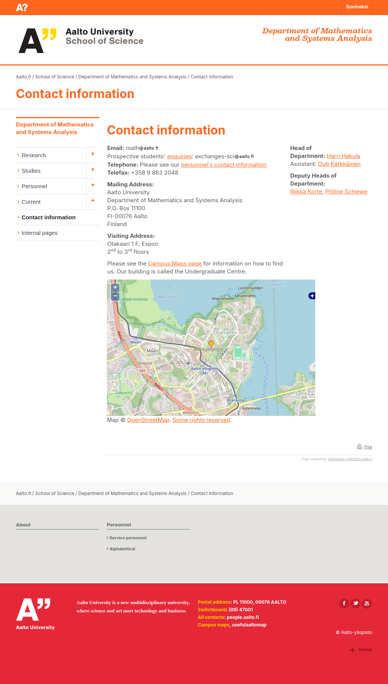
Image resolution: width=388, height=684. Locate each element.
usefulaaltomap (249, 625)
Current (31, 201)
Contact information (212, 77)
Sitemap (365, 650)
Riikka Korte (306, 191)
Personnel (34, 186)
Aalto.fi (23, 77)
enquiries (179, 156)
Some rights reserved (201, 419)
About (23, 525)
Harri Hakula (343, 155)
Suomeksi (357, 6)
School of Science (54, 77)
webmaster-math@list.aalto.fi (350, 459)
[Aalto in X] (355, 603)
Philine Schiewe (346, 191)
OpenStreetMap (148, 419)
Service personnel (128, 537)
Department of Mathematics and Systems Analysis (132, 77)
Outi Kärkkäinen (339, 163)
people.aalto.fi (243, 617)
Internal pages (40, 233)
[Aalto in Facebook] (344, 603)
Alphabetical (122, 548)
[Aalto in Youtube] (367, 603)
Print (368, 447)
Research (34, 155)
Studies (31, 170)
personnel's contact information (223, 164)
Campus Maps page (175, 263)
